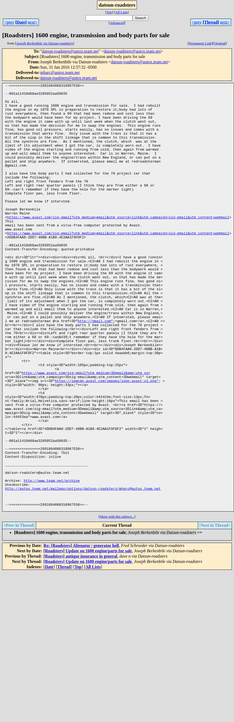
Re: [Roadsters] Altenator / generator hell (81, 631)
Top (109, 12)
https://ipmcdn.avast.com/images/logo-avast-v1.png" (106, 440)
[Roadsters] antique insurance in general (80, 641)
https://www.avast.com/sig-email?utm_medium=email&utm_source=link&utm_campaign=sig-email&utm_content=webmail (118, 244)
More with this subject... (117, 602)
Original (219, 43)
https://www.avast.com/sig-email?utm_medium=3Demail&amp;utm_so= (86, 431)
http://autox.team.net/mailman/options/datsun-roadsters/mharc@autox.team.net (83, 569)
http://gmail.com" (95, 368)
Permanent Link (200, 43)
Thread (211, 22)
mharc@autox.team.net (60, 72)
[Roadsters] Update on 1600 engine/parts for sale (88, 636)
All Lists (121, 12)
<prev (9, 22)
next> (32, 22)
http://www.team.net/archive (52, 560)
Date (21, 22)
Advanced (117, 23)
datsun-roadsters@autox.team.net (70, 51)
